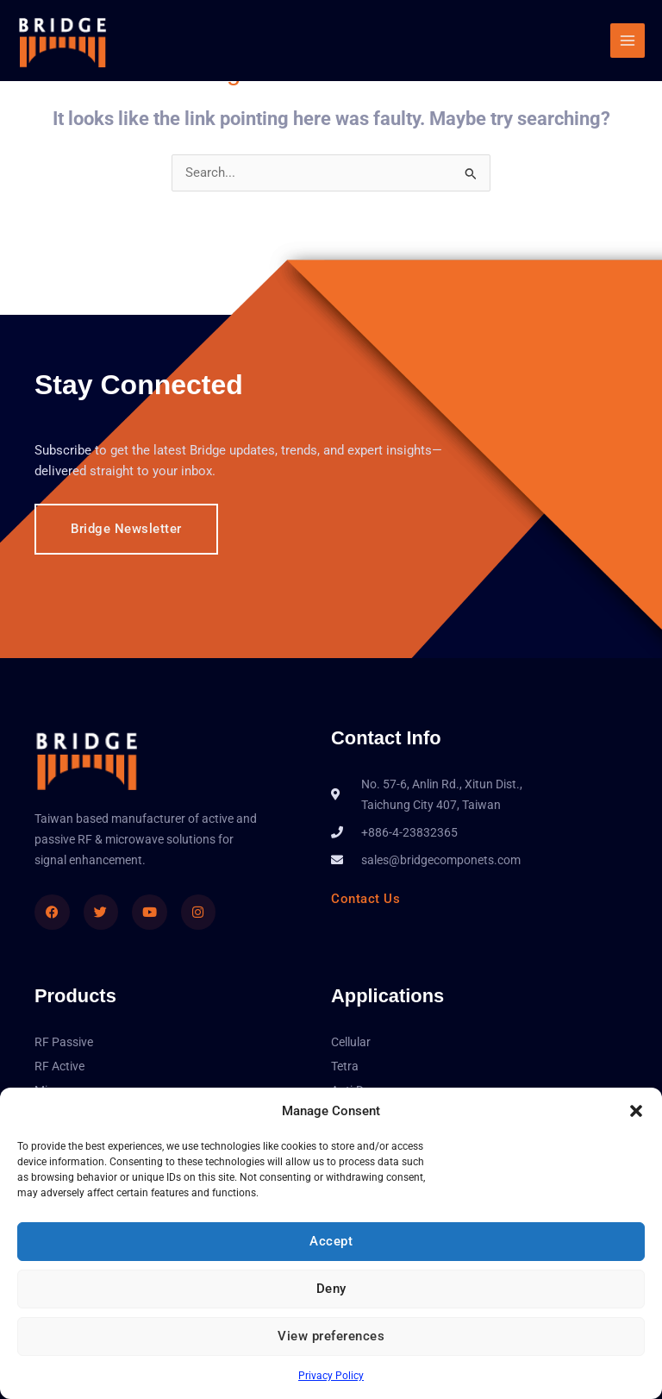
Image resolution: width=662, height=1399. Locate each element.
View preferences (331, 1336)
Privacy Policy (331, 1376)
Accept (331, 1241)
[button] (636, 1111)
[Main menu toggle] (627, 40)
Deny (331, 1288)
